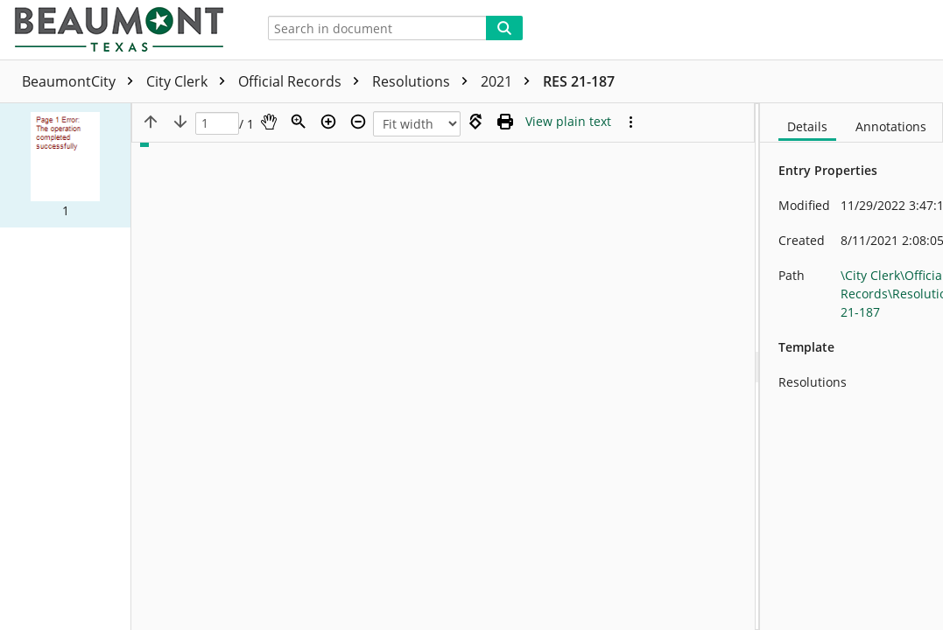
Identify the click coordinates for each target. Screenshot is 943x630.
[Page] (217, 124)
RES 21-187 (579, 81)
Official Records (303, 81)
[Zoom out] (358, 121)
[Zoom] (298, 121)
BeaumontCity (82, 81)
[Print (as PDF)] (505, 121)
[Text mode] (568, 121)
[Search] (504, 28)
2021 (509, 81)
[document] (851, 366)
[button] (65, 165)
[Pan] (269, 121)
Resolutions (424, 81)
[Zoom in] (328, 121)
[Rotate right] (475, 121)
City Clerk (190, 81)
